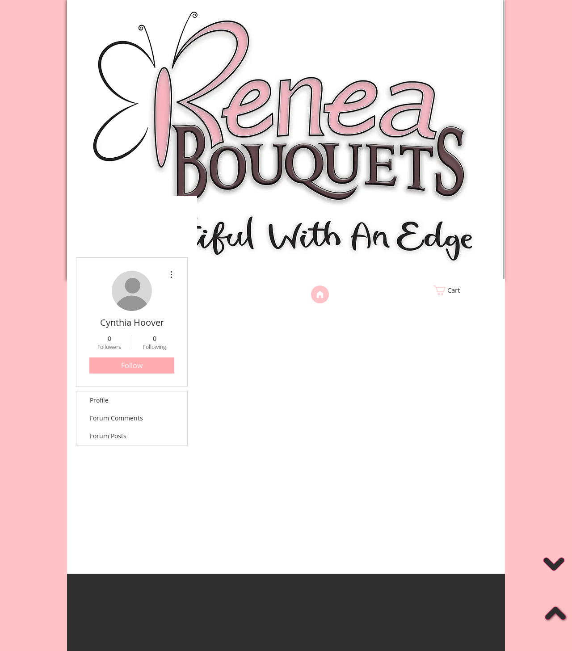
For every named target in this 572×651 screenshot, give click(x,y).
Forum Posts (108, 436)
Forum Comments (116, 418)
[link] (462, 290)
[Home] (320, 294)
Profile (99, 400)
